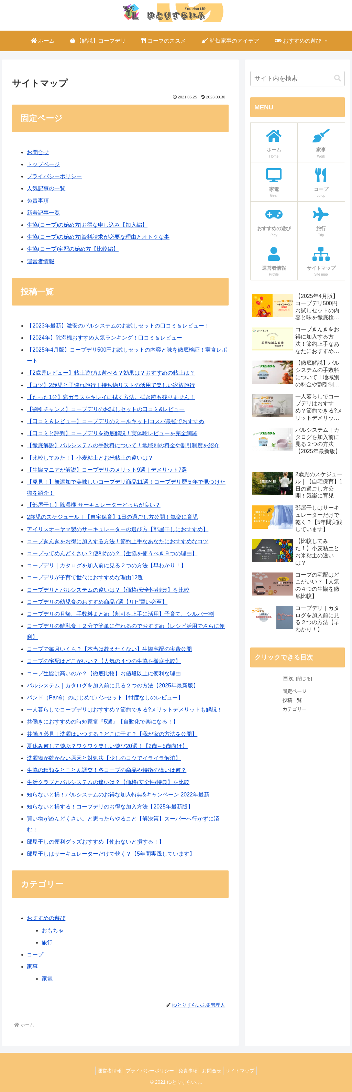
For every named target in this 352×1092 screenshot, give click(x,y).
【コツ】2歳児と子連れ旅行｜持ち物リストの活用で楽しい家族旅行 (111, 385)
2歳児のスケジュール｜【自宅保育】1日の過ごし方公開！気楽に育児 (112, 517)
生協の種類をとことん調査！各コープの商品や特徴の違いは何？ (106, 770)
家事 (32, 967)
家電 (47, 979)
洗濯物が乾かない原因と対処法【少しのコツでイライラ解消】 (104, 758)
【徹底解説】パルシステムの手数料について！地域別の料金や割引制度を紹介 (123, 445)
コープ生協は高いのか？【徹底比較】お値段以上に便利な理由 (104, 673)
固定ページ (295, 691)
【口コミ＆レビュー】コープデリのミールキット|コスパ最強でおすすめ (115, 421)
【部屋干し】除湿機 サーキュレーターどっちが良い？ (93, 505)
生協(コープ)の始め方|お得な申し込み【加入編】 (87, 225)
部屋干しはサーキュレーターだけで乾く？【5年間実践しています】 (111, 854)
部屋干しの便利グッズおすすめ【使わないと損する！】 (95, 842)
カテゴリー (295, 709)
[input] (297, 78)
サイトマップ (245, 1070)
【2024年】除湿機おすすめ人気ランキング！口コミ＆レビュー (104, 338)
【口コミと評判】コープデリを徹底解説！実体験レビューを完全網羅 (112, 433)
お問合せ (38, 152)
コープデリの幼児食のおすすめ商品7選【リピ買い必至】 (97, 602)
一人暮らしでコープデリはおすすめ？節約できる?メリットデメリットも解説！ (124, 710)
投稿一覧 (292, 700)
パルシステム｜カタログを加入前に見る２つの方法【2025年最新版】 (113, 685)
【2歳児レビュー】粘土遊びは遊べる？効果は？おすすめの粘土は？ (111, 373)
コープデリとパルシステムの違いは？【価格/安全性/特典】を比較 (108, 590)
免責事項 (38, 201)
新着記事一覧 (43, 213)
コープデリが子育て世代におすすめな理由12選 (85, 577)
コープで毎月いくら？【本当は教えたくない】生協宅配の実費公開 (109, 649)
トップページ (43, 164)
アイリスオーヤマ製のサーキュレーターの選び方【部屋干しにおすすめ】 (117, 529)
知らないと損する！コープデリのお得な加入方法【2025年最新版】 (110, 807)
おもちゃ (53, 930)
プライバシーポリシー (54, 176)
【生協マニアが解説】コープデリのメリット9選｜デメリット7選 (107, 470)
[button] (337, 78)
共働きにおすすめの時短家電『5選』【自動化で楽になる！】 (102, 722)
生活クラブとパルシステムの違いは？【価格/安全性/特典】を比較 (108, 782)
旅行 (47, 942)
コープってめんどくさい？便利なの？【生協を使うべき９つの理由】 (112, 553)
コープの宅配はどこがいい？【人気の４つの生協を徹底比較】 (104, 661)
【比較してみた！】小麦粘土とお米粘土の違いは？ (90, 458)
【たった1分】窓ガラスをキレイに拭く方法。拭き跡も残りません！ (111, 397)
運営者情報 (40, 261)
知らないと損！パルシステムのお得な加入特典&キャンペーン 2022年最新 (118, 794)
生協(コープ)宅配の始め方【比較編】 (73, 249)
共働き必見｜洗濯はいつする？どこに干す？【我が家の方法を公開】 (112, 734)
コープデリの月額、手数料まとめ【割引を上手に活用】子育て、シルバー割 (120, 614)
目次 (288, 678)
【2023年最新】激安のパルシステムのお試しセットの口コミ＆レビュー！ (118, 326)
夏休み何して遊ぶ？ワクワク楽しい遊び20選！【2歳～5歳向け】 (107, 746)
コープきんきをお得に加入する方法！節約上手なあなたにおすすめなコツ (117, 541)
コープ (35, 954)
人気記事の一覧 (46, 188)
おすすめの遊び (46, 918)
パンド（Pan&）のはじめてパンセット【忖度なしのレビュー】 (105, 697)
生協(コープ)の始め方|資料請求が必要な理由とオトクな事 (98, 237)
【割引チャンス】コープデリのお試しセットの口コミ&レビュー (106, 409)
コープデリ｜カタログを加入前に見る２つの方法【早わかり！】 (106, 565)
